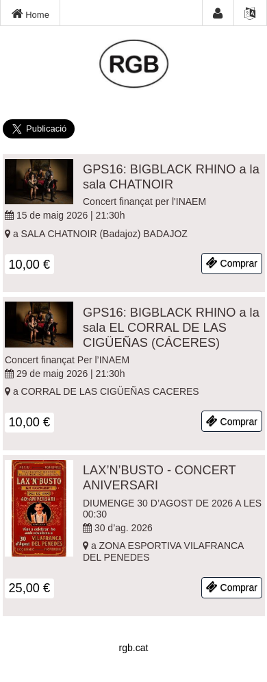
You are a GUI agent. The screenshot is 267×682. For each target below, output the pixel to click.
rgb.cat (134, 647)
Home (30, 14)
